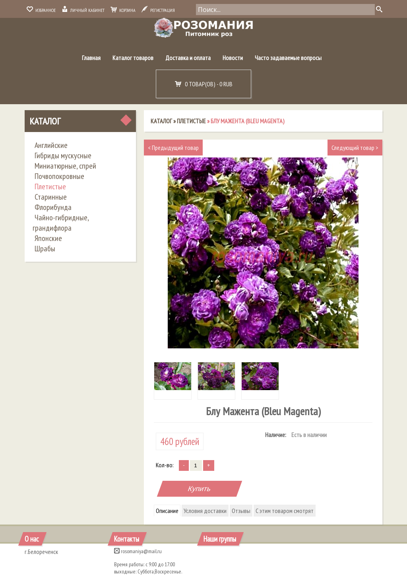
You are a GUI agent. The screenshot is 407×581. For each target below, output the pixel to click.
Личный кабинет (83, 10)
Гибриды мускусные (63, 155)
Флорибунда (53, 207)
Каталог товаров (132, 58)
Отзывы (241, 511)
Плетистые (50, 186)
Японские (48, 238)
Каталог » (164, 121)
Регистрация (158, 10)
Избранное (41, 10)
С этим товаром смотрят (285, 511)
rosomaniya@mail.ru (138, 551)
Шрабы (45, 248)
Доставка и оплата (188, 58)
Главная (91, 58)
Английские (51, 145)
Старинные (51, 197)
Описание (167, 511)
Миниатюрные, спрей (65, 166)
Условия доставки (205, 511)
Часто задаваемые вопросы (288, 58)
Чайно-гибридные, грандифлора (61, 222)
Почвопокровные (59, 176)
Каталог (44, 121)
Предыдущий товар (173, 148)
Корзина (123, 10)
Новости (233, 58)
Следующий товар (354, 148)
